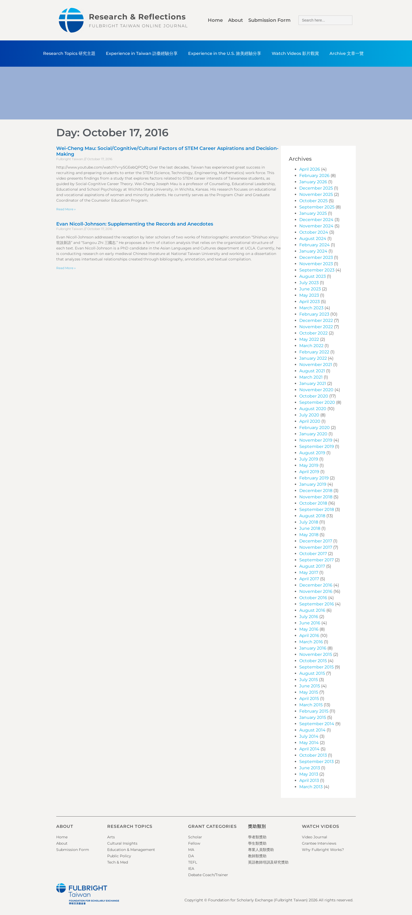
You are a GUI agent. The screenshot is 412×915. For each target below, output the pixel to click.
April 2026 (309, 169)
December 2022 (316, 320)
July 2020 (309, 414)
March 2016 (311, 641)
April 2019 (309, 471)
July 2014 (308, 736)
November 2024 (316, 225)
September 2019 (316, 446)
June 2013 (309, 767)
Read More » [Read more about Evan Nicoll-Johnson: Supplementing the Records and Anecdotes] (66, 268)
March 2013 (311, 786)
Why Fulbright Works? (323, 849)
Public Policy (119, 856)
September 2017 (316, 559)
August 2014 (312, 730)
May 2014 (309, 742)
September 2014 (316, 723)
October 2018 (313, 503)
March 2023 (311, 307)
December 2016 (315, 585)
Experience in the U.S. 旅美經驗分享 (224, 53)
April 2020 (309, 421)
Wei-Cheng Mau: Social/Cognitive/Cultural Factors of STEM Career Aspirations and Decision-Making (167, 151)
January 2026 (313, 181)
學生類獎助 (257, 843)
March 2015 (311, 704)
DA (191, 856)
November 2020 (316, 389)
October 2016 (313, 597)
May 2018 (308, 534)
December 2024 (316, 219)
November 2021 (315, 364)
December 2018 (315, 490)
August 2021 (312, 370)
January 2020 (313, 433)
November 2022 (316, 326)
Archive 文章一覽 (346, 53)
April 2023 (309, 301)
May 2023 (309, 295)
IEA (191, 868)
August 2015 (312, 673)
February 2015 (313, 711)
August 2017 (312, 566)
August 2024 (312, 238)
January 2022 (313, 358)
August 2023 (312, 276)
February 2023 (314, 314)
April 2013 (309, 780)
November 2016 (315, 591)
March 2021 (311, 377)
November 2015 (315, 654)
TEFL (192, 862)
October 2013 (313, 755)
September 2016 (316, 604)
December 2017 (315, 540)
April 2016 (309, 635)
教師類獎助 (257, 856)
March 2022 (311, 345)
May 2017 (308, 572)
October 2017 (313, 553)
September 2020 (317, 402)
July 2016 (308, 616)
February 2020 (314, 427)
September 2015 (316, 667)
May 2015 (308, 692)
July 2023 (309, 282)
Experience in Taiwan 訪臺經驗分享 (142, 53)
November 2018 (315, 496)
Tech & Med (117, 862)
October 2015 (313, 660)
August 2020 (312, 408)
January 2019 (312, 484)
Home (215, 20)
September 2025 (316, 207)
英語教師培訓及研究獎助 (268, 862)
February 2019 (314, 477)
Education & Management (131, 849)
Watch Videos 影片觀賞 (295, 53)
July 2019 (308, 459)
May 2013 (308, 774)
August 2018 (312, 515)
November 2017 (315, 547)
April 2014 (309, 748)
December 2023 (316, 257)
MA (191, 849)
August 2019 (312, 452)
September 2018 (316, 509)
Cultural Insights (122, 843)
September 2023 (316, 270)
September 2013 (316, 761)
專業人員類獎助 (261, 849)
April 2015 (309, 698)
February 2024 (314, 244)
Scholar (195, 837)
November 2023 (316, 263)
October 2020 (313, 396)
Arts (111, 837)
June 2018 (309, 528)
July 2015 (308, 679)
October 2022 (313, 333)
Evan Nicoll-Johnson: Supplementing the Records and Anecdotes (134, 224)
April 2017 (309, 578)
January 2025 (313, 213)
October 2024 (313, 232)
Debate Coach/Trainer (208, 874)
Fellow (194, 843)
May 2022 (309, 339)
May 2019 (308, 465)
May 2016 (308, 629)
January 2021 (312, 383)
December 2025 (316, 188)
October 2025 (313, 200)
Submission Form (269, 20)
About (235, 20)
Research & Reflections (137, 16)
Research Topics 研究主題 (69, 53)
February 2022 (314, 351)
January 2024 (313, 251)
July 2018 (308, 522)
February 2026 (314, 175)
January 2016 (312, 648)
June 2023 (310, 288)
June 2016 (309, 622)
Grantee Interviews (319, 843)
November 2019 (315, 440)
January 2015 (312, 717)
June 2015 (309, 685)
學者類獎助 (257, 837)
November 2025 (316, 194)
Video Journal (314, 837)
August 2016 (312, 610)
